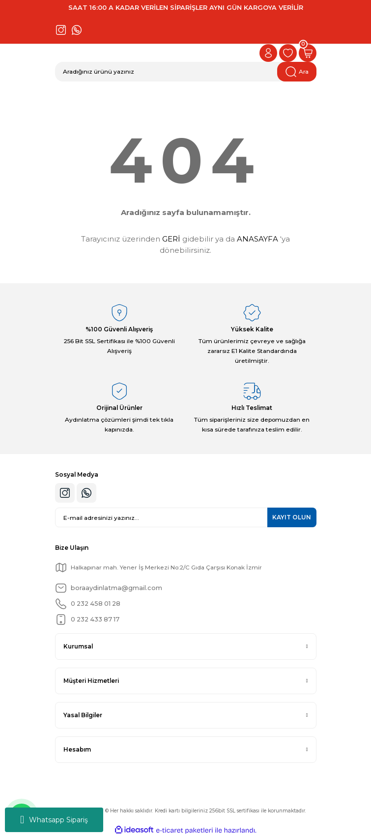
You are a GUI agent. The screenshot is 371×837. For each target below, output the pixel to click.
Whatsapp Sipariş (54, 819)
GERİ (171, 238)
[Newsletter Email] (185, 517)
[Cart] (307, 53)
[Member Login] (268, 53)
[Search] (185, 71)
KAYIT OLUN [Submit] (291, 517)
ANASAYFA (257, 238)
